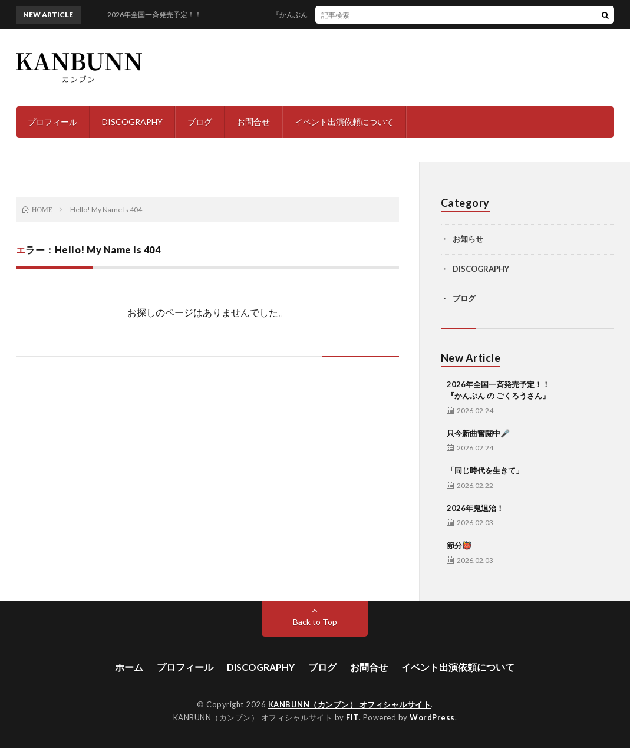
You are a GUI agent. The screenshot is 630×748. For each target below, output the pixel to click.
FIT (352, 717)
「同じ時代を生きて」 (485, 470)
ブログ (199, 122)
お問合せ (253, 122)
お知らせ (468, 238)
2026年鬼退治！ (475, 508)
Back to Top (315, 622)
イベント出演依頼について (344, 122)
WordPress (432, 717)
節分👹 (459, 545)
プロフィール (52, 122)
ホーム (129, 667)
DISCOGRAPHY (132, 122)
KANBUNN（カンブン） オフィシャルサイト (349, 704)
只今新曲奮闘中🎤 (478, 433)
